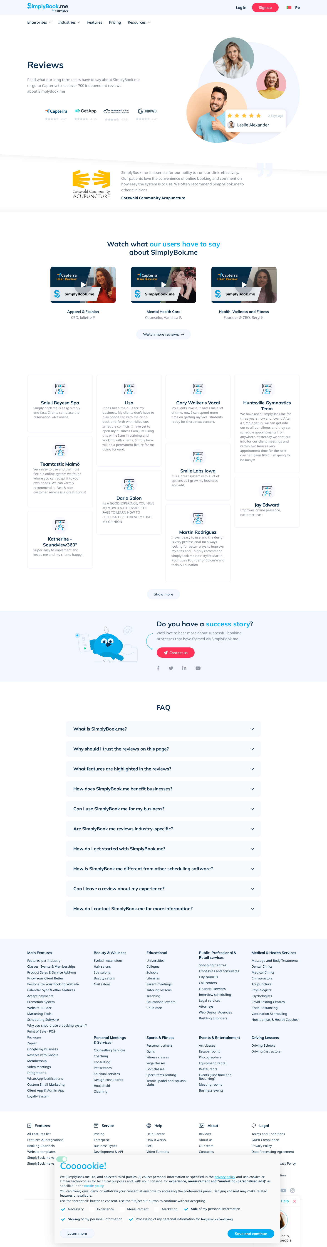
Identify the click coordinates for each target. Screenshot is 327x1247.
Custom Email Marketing (46, 1084)
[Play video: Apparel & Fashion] (83, 285)
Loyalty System (38, 1096)
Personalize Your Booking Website (53, 984)
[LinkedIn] (184, 668)
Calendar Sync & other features (51, 990)
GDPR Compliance (265, 1140)
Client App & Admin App (45, 1090)
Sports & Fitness (160, 1037)
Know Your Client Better (45, 978)
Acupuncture (261, 984)
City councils (208, 977)
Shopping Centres (212, 965)
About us (206, 1140)
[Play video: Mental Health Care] (163, 285)
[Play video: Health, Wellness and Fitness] (244, 285)
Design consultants (108, 1079)
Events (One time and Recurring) (215, 1077)
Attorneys (206, 1006)
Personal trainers (159, 1045)
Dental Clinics (262, 966)
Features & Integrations (45, 1140)
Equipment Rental (212, 1063)
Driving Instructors (266, 1051)
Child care (154, 1008)
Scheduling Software (43, 1019)
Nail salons (102, 984)
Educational (156, 952)
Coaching (101, 1056)
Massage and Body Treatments (275, 960)
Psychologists (262, 996)
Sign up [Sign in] (265, 7)
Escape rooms (209, 1051)
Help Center (155, 1134)
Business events (211, 1090)
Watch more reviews (161, 334)
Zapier (32, 1043)
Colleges (152, 966)
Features (94, 22)
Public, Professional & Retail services (217, 955)
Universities (155, 960)
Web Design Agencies (215, 1012)
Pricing (115, 22)
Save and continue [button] (251, 1233)
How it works (156, 1140)
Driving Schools (263, 1045)
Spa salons (102, 972)
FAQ (149, 1146)
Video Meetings (39, 1067)
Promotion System (41, 1002)
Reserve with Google (42, 1055)
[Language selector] (291, 7)
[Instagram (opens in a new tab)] (295, 1190)
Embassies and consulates (219, 971)
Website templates (41, 1151)
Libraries (153, 978)
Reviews (205, 1134)
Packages (34, 1037)
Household (102, 1085)
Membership (37, 1061)
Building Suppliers (213, 1018)
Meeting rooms (210, 1084)
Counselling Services (109, 1050)
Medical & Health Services (274, 952)
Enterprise (102, 1140)
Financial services (212, 988)
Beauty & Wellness (110, 952)
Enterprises (39, 22)
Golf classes (155, 1069)
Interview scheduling (215, 994)
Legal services (209, 1000)
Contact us (178, 652)
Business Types (105, 1146)
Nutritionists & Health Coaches (275, 1019)
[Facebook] (158, 668)
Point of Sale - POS (41, 1031)
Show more (163, 594)
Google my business (42, 1049)
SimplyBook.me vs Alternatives (50, 1163)
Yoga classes (156, 1063)
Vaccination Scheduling (269, 1013)
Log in (241, 7)
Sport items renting (161, 1075)
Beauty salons (104, 978)
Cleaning (100, 1091)
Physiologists (261, 990)
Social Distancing (265, 1008)
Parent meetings (159, 984)
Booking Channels (41, 1146)
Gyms (150, 1051)
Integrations (36, 1072)
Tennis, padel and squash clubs (166, 1083)
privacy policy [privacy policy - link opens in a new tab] (225, 1177)
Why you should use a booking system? (57, 1025)
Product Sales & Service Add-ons (52, 972)
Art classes (207, 1045)
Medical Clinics (263, 972)
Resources (139, 22)
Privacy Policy (262, 1146)
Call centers (208, 983)
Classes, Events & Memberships (51, 966)
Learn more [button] (77, 1233)
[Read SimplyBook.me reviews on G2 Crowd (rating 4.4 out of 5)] (147, 114)
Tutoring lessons (159, 990)
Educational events (160, 1002)
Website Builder (39, 1008)
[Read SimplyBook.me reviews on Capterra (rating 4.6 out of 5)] (56, 114)
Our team (206, 1146)
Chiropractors (262, 978)
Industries (69, 22)
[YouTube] (198, 668)
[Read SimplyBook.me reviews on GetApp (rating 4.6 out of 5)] (85, 114)
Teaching (153, 996)
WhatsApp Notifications (45, 1078)
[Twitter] (171, 668)
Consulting (102, 1062)
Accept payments (40, 996)
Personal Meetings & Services (110, 1040)
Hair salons (102, 966)
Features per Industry (43, 960)
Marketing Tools (39, 1013)
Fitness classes (157, 1057)
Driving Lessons (265, 1037)
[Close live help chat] (294, 1201)
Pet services (103, 1068)
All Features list (39, 1134)
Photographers (210, 1057)
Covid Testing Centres (268, 1002)
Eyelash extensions (108, 960)
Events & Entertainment (219, 1037)
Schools (152, 972)
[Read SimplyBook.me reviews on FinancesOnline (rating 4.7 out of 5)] (116, 114)
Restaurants (208, 1069)
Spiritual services (107, 1074)
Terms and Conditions (268, 1134)
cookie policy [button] (93, 1185)
